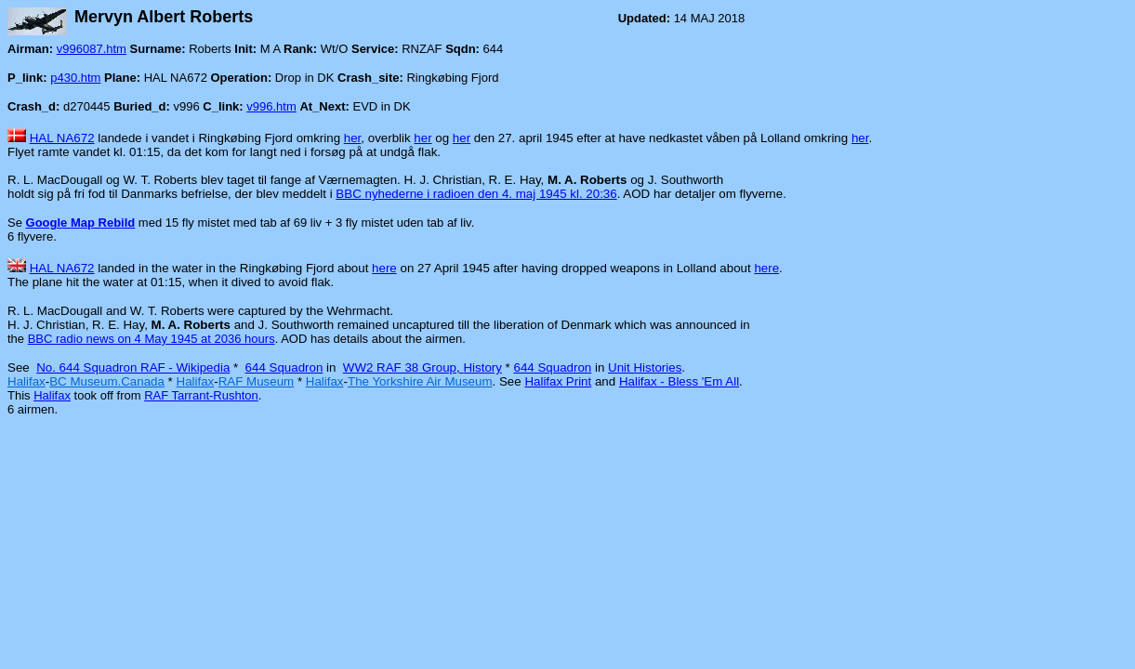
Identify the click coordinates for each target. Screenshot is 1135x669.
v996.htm (271, 106)
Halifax (26, 381)
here (384, 268)
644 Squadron (284, 367)
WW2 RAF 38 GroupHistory (422, 367)
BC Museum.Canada (107, 381)
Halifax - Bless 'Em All (679, 381)
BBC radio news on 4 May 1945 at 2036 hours (151, 339)
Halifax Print (557, 381)
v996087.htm (91, 49)
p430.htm (75, 78)
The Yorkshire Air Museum (420, 381)
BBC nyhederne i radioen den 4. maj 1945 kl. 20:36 (476, 194)
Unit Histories (644, 367)
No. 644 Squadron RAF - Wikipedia (133, 367)
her (353, 138)
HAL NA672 (62, 138)
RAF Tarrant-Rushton (201, 395)
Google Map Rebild (81, 223)
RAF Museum (256, 381)
